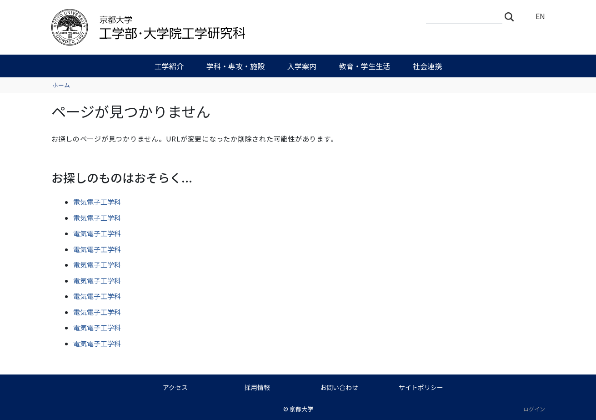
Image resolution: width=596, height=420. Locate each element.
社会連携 (427, 66)
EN (540, 16)
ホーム (61, 85)
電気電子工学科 (97, 202)
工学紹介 (169, 66)
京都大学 (301, 409)
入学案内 (301, 66)
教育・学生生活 (364, 66)
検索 (511, 16)
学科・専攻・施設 (235, 66)
